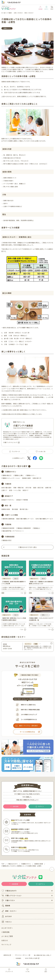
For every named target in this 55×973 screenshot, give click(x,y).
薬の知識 (15, 509)
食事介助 (48, 488)
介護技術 (8, 484)
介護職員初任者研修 (7, 528)
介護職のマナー (31, 475)
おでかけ (6, 916)
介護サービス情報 (11, 515)
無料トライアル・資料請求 (28, 726)
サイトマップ (6, 944)
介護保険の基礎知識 (7, 519)
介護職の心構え (18, 475)
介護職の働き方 (6, 475)
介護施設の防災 (6, 540)
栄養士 (15, 404)
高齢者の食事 (26, 478)
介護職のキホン (7, 28)
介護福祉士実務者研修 (23, 528)
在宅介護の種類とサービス (44, 519)
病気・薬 (8, 505)
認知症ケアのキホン (7, 500)
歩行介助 (28, 488)
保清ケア (25, 490)
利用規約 (18, 958)
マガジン (6, 922)
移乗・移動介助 (18, 488)
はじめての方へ (7, 928)
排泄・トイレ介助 (15, 490)
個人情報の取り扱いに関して (42, 955)
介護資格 (8, 524)
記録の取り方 (37, 478)
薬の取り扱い (24, 509)
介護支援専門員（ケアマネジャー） (12, 531)
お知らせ (4, 940)
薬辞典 (5, 905)
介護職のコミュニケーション (10, 478)
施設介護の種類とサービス (25, 519)
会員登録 (40, 8)
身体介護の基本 (6, 488)
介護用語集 (5, 932)
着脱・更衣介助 (38, 488)
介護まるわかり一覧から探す (14, 466)
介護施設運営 (10, 536)
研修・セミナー (9, 911)
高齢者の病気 (5, 509)
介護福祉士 (36, 528)
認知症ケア (9, 496)
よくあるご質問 (7, 936)
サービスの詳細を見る (27, 732)
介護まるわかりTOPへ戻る (27, 547)
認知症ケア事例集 (22, 500)
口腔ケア (6, 206)
